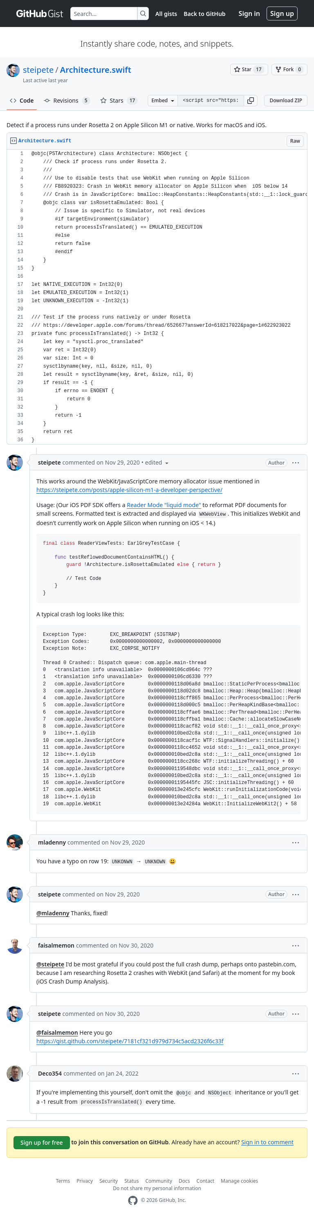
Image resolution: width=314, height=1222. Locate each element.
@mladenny (53, 913)
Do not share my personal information (157, 1188)
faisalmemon (56, 945)
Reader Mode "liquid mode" (164, 505)
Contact (205, 1180)
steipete (38, 69)
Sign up (282, 13)
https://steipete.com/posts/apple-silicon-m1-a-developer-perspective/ (129, 490)
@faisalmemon (57, 1032)
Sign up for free (41, 1142)
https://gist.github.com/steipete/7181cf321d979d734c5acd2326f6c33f (130, 1041)
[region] (157, 297)
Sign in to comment (267, 1142)
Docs (184, 1180)
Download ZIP (285, 100)
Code (22, 100)
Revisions (67, 101)
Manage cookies (239, 1180)
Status (131, 1180)
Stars (119, 101)
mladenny (52, 842)
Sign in (249, 13)
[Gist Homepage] (40, 13)
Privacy (84, 1180)
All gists (166, 14)
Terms (63, 1180)
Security (108, 1180)
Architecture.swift (95, 69)
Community (158, 1180)
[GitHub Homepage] (133, 1200)
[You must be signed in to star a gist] (249, 69)
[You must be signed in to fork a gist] (289, 69)
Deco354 (50, 1073)
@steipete (50, 964)
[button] (251, 100)
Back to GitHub (204, 14)
